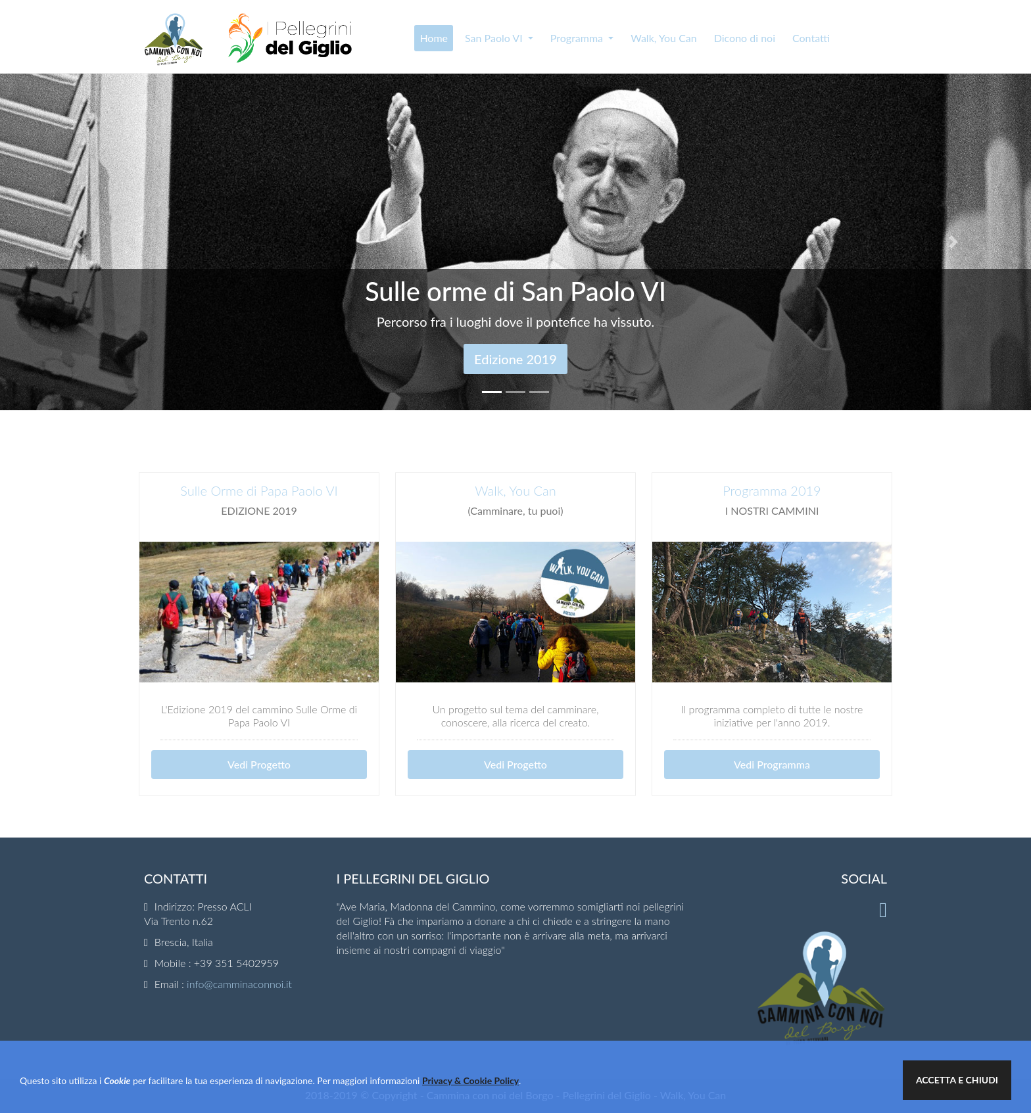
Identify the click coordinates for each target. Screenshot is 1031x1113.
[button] (77, 242)
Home (434, 38)
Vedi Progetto (259, 764)
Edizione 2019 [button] (515, 359)
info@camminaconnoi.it (239, 984)
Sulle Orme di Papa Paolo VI (258, 490)
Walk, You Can (664, 38)
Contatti (811, 38)
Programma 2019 (772, 490)
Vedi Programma (772, 764)
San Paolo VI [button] (495, 38)
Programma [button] (578, 38)
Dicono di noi (744, 38)
